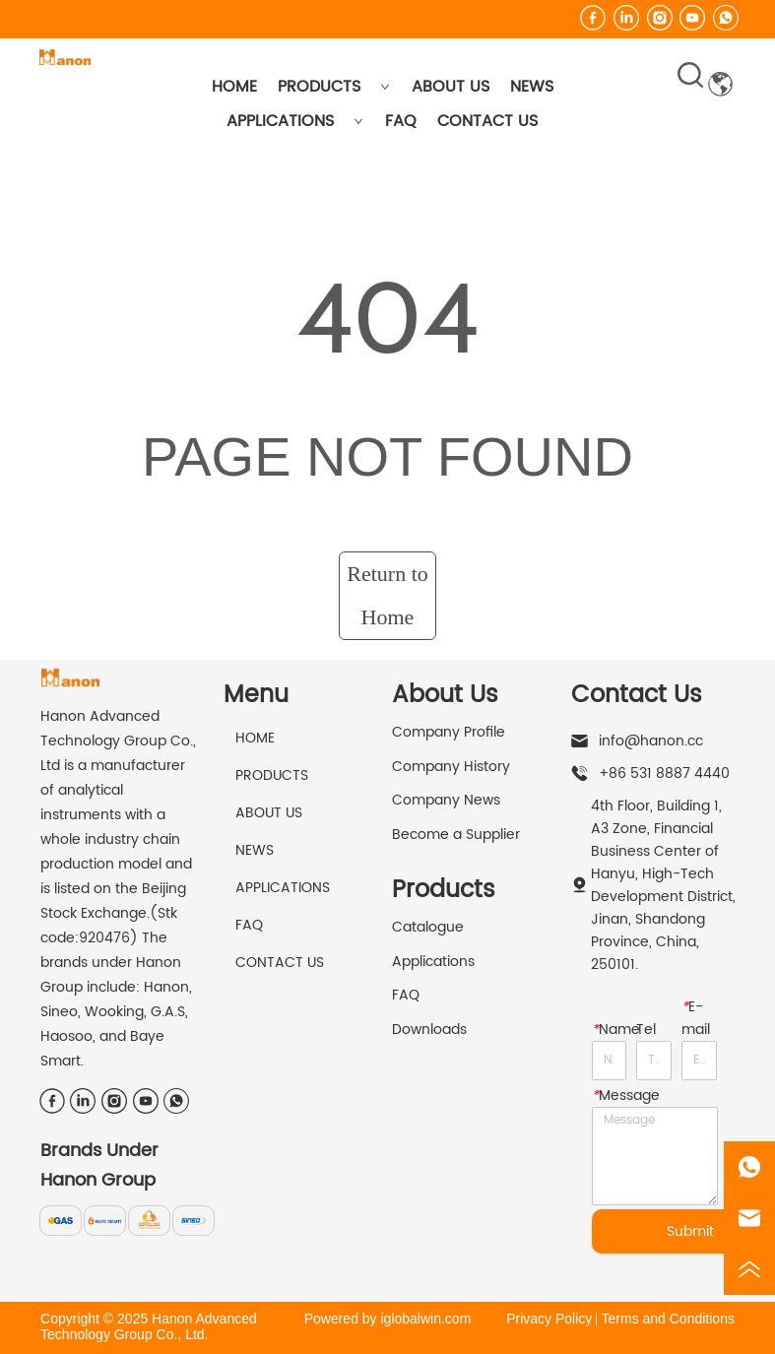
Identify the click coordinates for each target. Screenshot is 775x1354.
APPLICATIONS (294, 121)
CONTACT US (487, 121)
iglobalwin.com (425, 1318)
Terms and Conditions (668, 1318)
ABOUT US (450, 86)
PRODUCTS (334, 86)
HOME (234, 86)
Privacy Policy (549, 1318)
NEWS (531, 86)
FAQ (401, 121)
